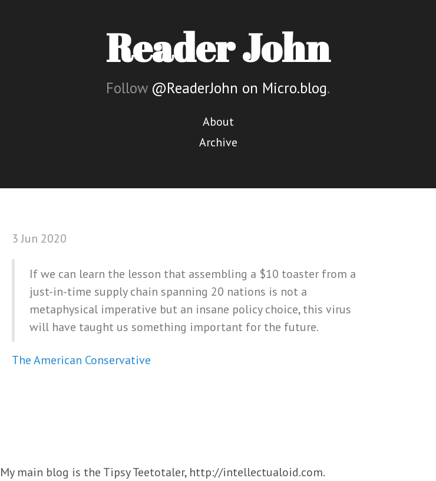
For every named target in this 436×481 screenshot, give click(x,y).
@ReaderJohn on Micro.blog (239, 87)
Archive (218, 142)
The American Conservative (81, 360)
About (218, 121)
